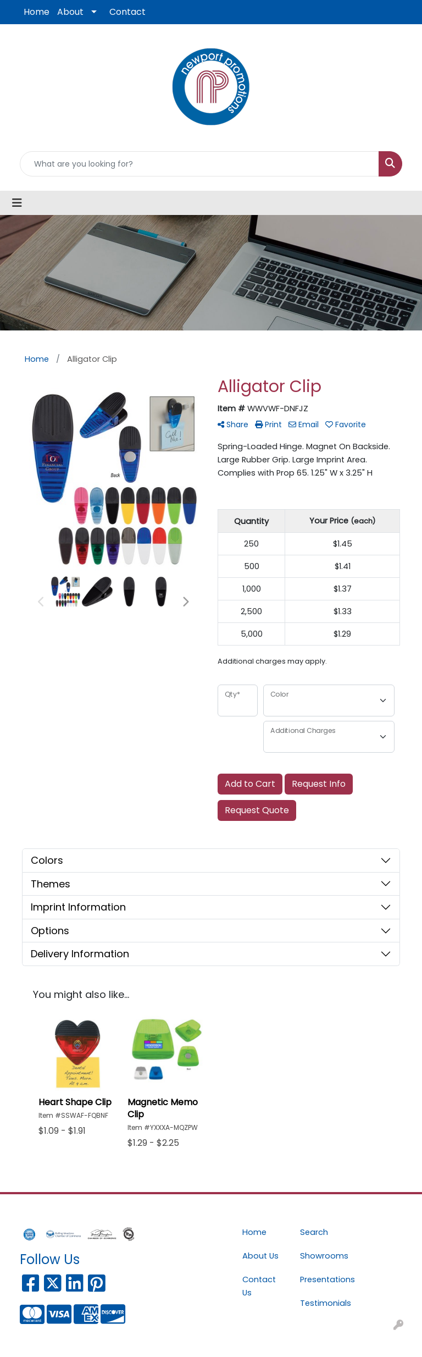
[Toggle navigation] (17, 203)
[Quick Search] (199, 163)
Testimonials (322, 1303)
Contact (127, 11)
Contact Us (259, 1286)
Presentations (322, 1279)
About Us (260, 1255)
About (70, 11)
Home (36, 11)
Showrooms (322, 1255)
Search (314, 1232)
